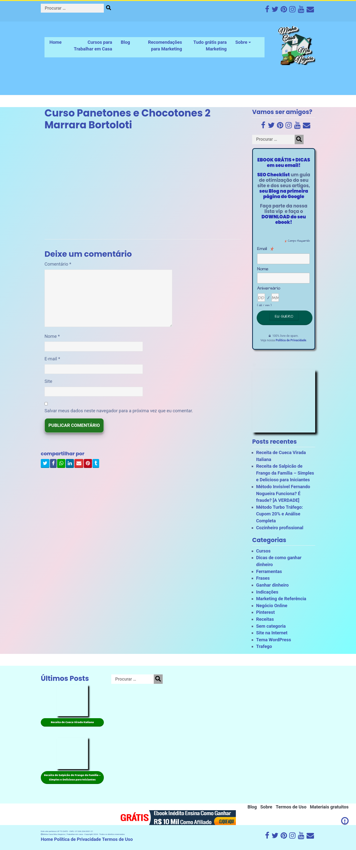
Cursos (263, 550)
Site (48, 381)
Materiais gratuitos (329, 806)
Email (265, 249)
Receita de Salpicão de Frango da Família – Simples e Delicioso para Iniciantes (285, 472)
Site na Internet (272, 632)
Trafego (264, 646)
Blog (125, 42)
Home (55, 42)
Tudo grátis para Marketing (210, 46)
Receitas (265, 619)
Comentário (57, 264)
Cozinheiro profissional (279, 527)
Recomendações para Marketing (165, 46)
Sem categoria (271, 626)
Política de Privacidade (291, 340)
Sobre (241, 42)
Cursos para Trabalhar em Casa (93, 46)
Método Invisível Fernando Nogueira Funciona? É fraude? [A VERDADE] (283, 493)
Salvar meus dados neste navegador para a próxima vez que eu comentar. (118, 410)
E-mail (52, 358)
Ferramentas (269, 571)
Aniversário (268, 288)
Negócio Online (271, 605)
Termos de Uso (291, 806)
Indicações (267, 592)
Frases (263, 578)
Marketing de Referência (281, 598)
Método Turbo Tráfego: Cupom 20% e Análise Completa (279, 514)
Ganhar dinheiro (272, 585)
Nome (52, 336)
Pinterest (265, 612)
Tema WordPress (273, 639)
